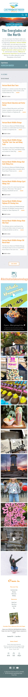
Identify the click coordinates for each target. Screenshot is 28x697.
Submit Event (14, 602)
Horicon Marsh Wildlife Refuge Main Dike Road (13, 221)
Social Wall (14, 606)
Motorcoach (14, 594)
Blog (14, 608)
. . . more (16, 92)
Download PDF (10, 636)
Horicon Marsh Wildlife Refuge (12, 122)
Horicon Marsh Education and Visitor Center (13, 103)
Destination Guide (14, 590)
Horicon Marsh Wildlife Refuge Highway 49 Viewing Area (12, 202)
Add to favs (6, 96)
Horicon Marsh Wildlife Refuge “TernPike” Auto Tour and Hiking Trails (12, 142)
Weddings (14, 595)
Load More (14, 263)
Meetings (14, 592)
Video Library (14, 604)
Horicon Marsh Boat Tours (10, 85)
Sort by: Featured (6, 78)
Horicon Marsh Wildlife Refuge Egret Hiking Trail (14, 182)
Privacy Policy (14, 675)
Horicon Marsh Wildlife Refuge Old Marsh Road (13, 241)
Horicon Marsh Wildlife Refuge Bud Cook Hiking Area (13, 162)
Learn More (18, 636)
